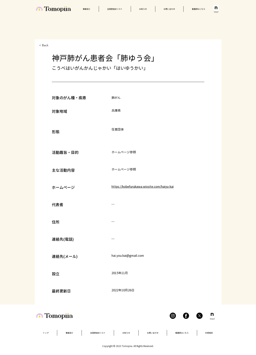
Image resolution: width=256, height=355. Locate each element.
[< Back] (52, 45)
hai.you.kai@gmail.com (128, 255)
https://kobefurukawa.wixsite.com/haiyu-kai (143, 186)
